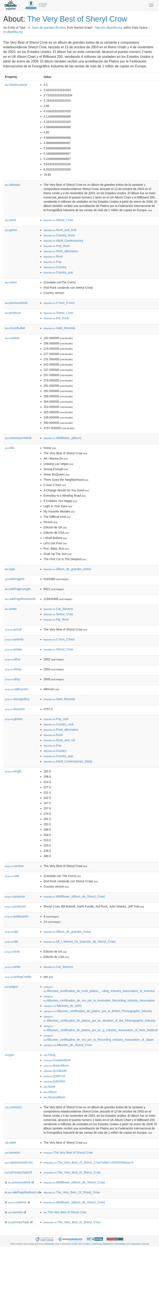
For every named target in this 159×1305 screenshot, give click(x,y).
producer (13, 312)
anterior (14, 639)
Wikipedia (49, 1244)
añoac (13, 669)
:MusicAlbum (56, 1065)
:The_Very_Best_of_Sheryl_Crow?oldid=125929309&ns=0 (88, 1162)
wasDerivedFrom (19, 1162)
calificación (16, 689)
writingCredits (18, 976)
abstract (12, 184)
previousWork (16, 303)
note (12, 876)
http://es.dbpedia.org (108, 27)
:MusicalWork (54, 1097)
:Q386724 (54, 1076)
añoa (12, 659)
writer (11, 609)
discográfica (17, 699)
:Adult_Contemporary (63, 240)
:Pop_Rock (57, 246)
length (13, 771)
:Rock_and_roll (59, 740)
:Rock (53, 256)
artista (13, 649)
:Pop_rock (56, 719)
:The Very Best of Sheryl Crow (68, 1152)
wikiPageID (14, 579)
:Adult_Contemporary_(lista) (68, 761)
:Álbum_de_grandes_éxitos (67, 569)
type (10, 569)
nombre (14, 866)
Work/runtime (16, 84)
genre (11, 230)
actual (13, 629)
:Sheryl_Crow (58, 220)
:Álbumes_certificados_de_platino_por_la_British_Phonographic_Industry (98, 1011)
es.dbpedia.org (13, 31)
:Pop (52, 261)
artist (10, 220)
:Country (55, 267)
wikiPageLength (17, 589)
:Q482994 (54, 1081)
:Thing (49, 1055)
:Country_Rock (59, 235)
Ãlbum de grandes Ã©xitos (46, 27)
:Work (49, 1086)
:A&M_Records (59, 328)
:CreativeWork (57, 1060)
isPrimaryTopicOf (18, 1172)
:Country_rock (59, 724)
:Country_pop (58, 272)
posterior (15, 896)
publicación (16, 916)
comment (13, 1107)
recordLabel (15, 328)
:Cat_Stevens (58, 609)
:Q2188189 (55, 1070)
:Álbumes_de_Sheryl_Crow (68, 1045)
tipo (11, 931)
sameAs (12, 1152)
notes (11, 282)
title (9, 448)
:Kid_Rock (56, 318)
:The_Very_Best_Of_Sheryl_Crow (72, 1192)
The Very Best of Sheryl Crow (77, 19)
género (14, 719)
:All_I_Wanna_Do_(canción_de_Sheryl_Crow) (80, 941)
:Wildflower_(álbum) (63, 438)
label (10, 1142)
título (12, 951)
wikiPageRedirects (22, 1192)
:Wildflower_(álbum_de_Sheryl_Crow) (74, 896)
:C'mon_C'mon (59, 303)
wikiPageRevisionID (20, 599)
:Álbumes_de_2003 (63, 1005)
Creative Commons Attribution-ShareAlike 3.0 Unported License (115, 1244)
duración (15, 709)
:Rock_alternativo (61, 251)
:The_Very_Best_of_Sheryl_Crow (72, 1172)
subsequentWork (18, 438)
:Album (50, 1092)
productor (15, 906)
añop (12, 679)
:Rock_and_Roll (60, 230)
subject (11, 986)
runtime (12, 338)
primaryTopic (18, 1222)
